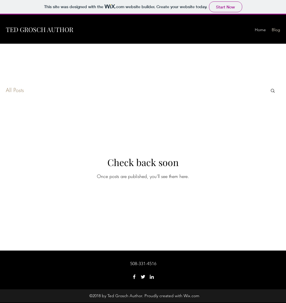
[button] (272, 91)
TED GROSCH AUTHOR (39, 29)
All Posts (15, 90)
